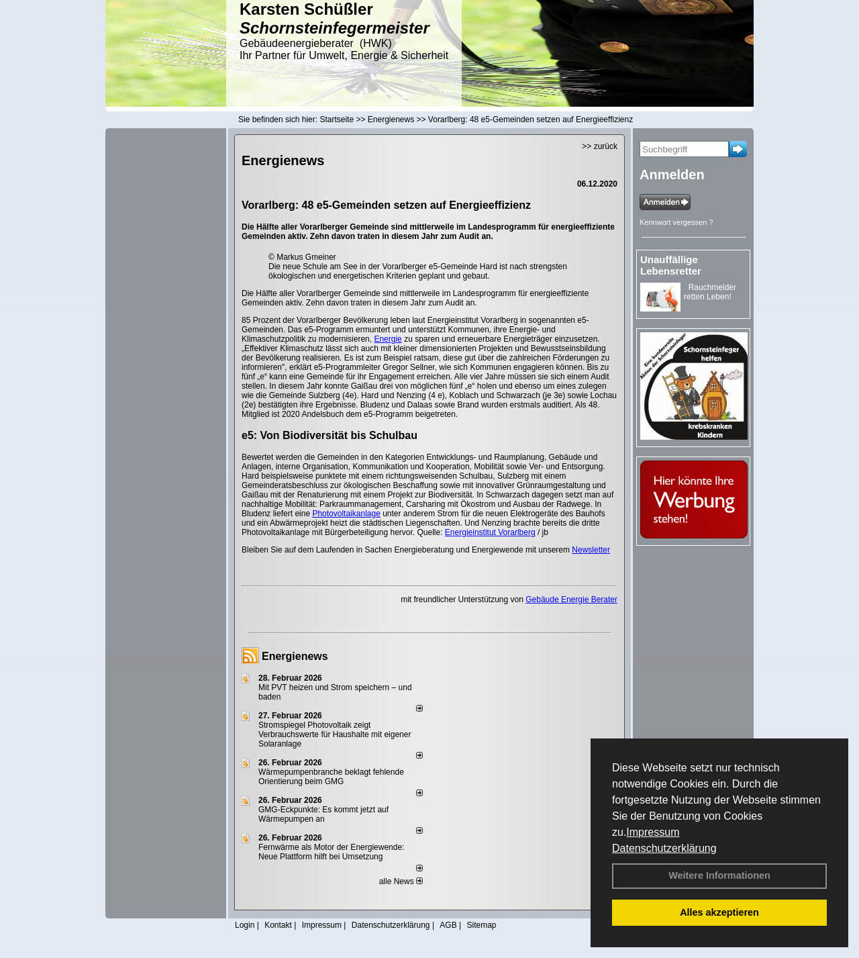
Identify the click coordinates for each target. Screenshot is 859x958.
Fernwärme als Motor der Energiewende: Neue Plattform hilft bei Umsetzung (331, 852)
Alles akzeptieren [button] (719, 912)
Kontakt (278, 925)
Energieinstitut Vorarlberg (490, 532)
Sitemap (481, 925)
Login (244, 925)
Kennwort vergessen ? (676, 222)
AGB (448, 925)
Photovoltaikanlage (346, 513)
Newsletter (591, 550)
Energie (387, 339)
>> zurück (599, 146)
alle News (401, 881)
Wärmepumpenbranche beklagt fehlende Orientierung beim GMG (331, 776)
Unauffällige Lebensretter (670, 265)
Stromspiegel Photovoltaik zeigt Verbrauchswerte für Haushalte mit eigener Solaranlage (334, 734)
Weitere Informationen (719, 875)
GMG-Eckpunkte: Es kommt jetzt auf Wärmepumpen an (323, 814)
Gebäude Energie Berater (571, 599)
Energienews (295, 656)
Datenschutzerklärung (664, 848)
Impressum (652, 832)
